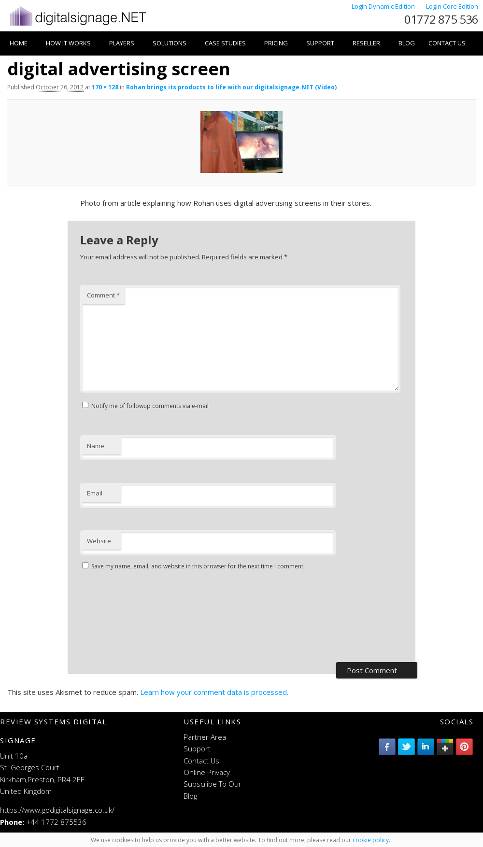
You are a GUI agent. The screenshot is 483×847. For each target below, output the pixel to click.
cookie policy (371, 840)
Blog (406, 43)
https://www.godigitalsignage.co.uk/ (57, 810)
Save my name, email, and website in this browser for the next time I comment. (198, 566)
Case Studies (225, 43)
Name (95, 445)
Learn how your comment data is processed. (214, 692)
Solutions (169, 43)
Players (121, 43)
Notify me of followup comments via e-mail (150, 406)
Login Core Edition (452, 6)
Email (94, 493)
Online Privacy (207, 772)
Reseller (366, 43)
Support (320, 43)
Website (99, 540)
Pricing (276, 43)
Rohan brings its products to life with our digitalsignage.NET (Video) (231, 87)
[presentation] (119, 617)
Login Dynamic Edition (384, 6)
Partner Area (205, 737)
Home (19, 43)
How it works (68, 43)
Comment (103, 295)
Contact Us (447, 43)
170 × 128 (105, 87)
